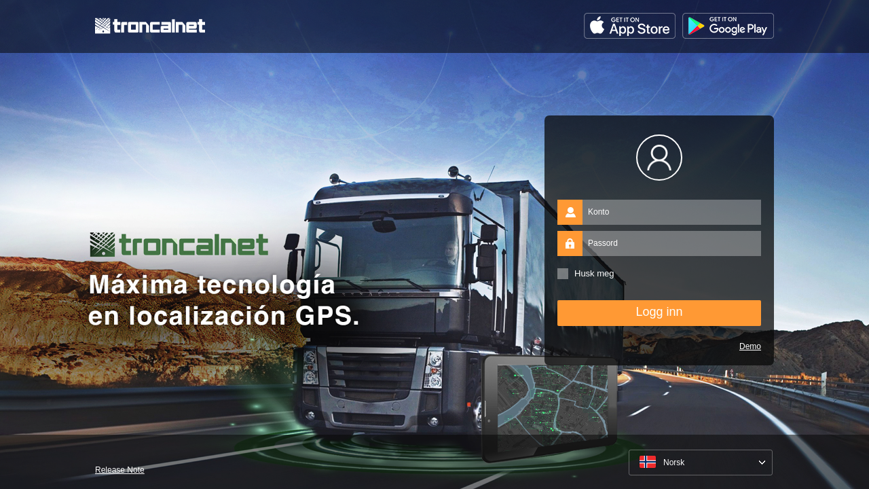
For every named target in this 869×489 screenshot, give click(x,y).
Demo (750, 346)
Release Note (120, 470)
